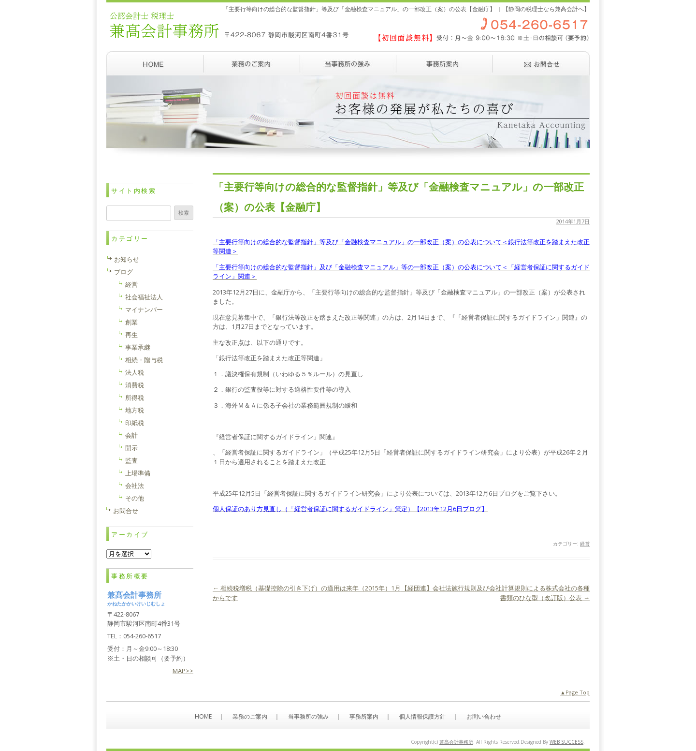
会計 (131, 435)
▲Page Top (575, 692)
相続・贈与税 (144, 359)
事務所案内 (444, 63)
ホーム (154, 63)
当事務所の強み (348, 63)
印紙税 (134, 422)
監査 (131, 460)
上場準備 (137, 473)
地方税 (134, 410)
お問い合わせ (541, 63)
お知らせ (126, 259)
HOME (203, 716)
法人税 (134, 372)
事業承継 (137, 347)
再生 (131, 334)
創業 (131, 322)
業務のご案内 (251, 63)
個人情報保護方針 (422, 716)
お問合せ (125, 510)
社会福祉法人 (144, 297)
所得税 (134, 397)
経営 (585, 543)
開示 (131, 447)
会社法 (134, 485)
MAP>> (183, 670)
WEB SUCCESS (566, 741)
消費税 (134, 385)
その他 (134, 498)
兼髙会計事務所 (456, 741)
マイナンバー (144, 309)
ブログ (123, 271)
